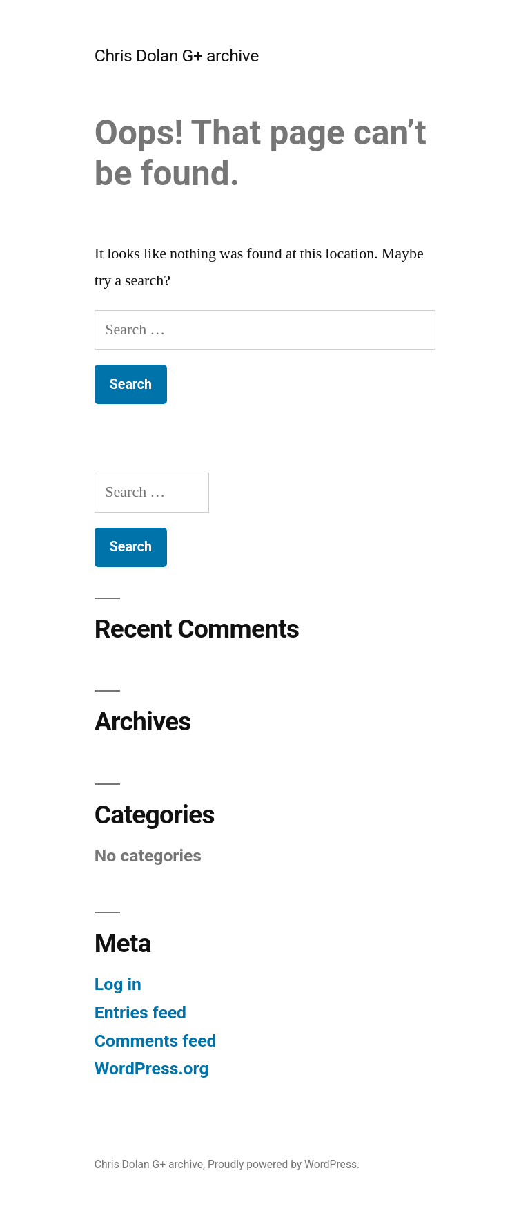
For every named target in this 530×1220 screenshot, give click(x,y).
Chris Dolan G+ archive (177, 56)
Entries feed (140, 1012)
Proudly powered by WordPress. (284, 1164)
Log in (118, 984)
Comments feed (156, 1041)
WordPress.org (152, 1068)
